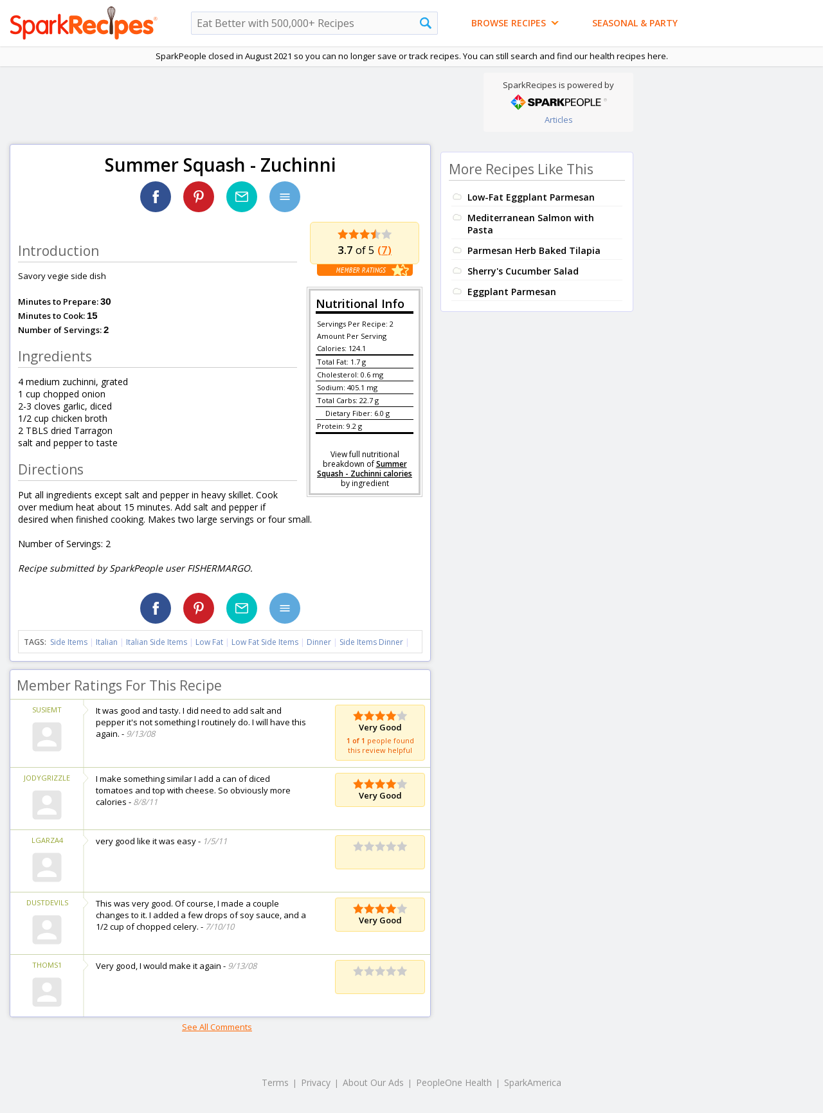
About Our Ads (373, 1082)
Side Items (68, 642)
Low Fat (209, 642)
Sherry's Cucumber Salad (523, 271)
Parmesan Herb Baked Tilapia (534, 250)
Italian (107, 642)
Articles (559, 119)
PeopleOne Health (454, 1082)
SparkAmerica (532, 1082)
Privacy (315, 1082)
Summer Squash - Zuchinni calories (364, 468)
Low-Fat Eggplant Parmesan (531, 197)
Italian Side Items (156, 642)
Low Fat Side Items (264, 642)
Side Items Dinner (371, 642)
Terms (275, 1082)
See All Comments (217, 1027)
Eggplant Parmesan (511, 291)
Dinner (319, 642)
